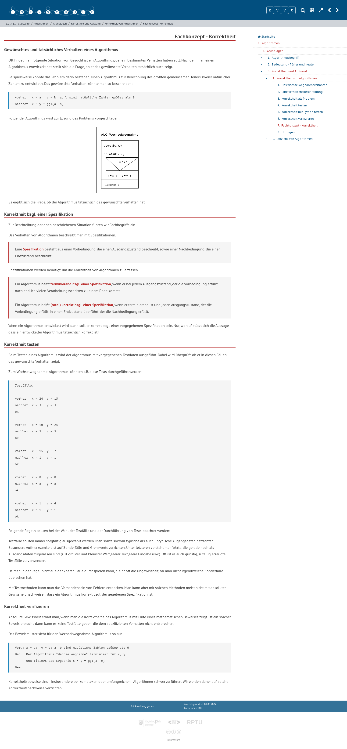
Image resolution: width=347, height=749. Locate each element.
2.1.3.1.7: (11, 23)
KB (199, 708)
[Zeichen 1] (270, 10)
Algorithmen (41, 23)
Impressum (173, 740)
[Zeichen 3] (284, 10)
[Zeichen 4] (292, 10)
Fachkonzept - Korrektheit (158, 23)
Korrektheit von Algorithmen (122, 23)
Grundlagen (60, 23)
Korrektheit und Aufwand (85, 23)
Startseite (23, 23)
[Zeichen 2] (277, 10)
